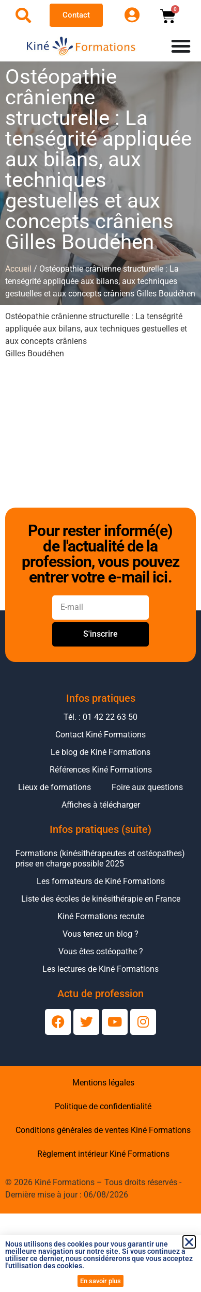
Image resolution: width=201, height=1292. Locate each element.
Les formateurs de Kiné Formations (101, 881)
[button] (189, 1242)
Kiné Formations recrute (100, 916)
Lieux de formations (54, 787)
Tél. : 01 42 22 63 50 (100, 717)
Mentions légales (103, 1083)
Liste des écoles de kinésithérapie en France (100, 899)
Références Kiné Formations (101, 770)
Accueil (18, 269)
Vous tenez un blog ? (100, 934)
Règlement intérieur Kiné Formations (103, 1154)
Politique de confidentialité (103, 1106)
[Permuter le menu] (181, 46)
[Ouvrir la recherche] (23, 15)
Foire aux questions (147, 787)
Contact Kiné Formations (100, 734)
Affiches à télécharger (100, 805)
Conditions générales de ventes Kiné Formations (103, 1130)
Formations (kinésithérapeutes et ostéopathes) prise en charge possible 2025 (100, 858)
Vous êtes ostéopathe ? (100, 951)
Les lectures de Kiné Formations (100, 969)
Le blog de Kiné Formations (100, 752)
